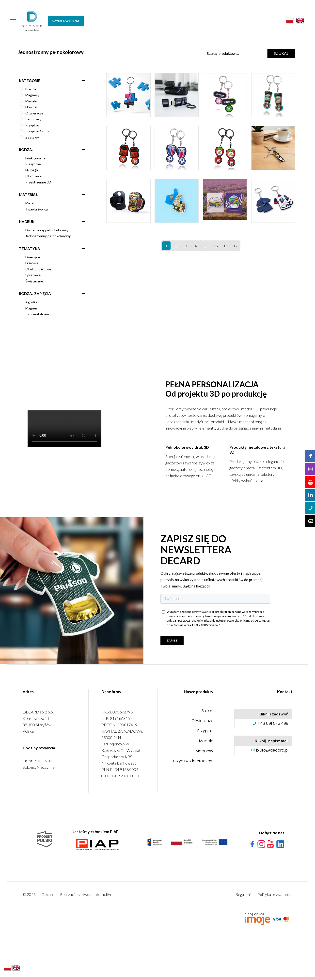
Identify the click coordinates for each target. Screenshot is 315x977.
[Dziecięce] (21, 257)
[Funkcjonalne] (21, 158)
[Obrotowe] (21, 176)
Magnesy (204, 751)
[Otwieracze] (21, 113)
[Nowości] (21, 107)
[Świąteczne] (21, 281)
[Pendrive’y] (21, 119)
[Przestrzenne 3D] (21, 182)
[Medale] (21, 101)
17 (235, 245)
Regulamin (244, 894)
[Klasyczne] (21, 164)
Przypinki (205, 731)
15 (215, 245)
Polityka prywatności (274, 894)
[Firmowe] (21, 263)
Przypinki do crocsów (193, 761)
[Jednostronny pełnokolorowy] (21, 236)
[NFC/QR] (21, 170)
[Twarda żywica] (21, 209)
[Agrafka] (21, 302)
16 (225, 245)
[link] (187, 842)
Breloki (207, 711)
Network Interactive (94, 894)
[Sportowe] (21, 275)
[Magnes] (21, 308)
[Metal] (21, 203)
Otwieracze (202, 721)
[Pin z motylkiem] (21, 314)
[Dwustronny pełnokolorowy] (21, 230)
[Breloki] (21, 89)
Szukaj (281, 53)
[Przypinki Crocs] (21, 131)
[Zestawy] (21, 137)
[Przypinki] (21, 125)
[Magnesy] (21, 95)
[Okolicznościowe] (21, 269)
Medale (206, 741)
